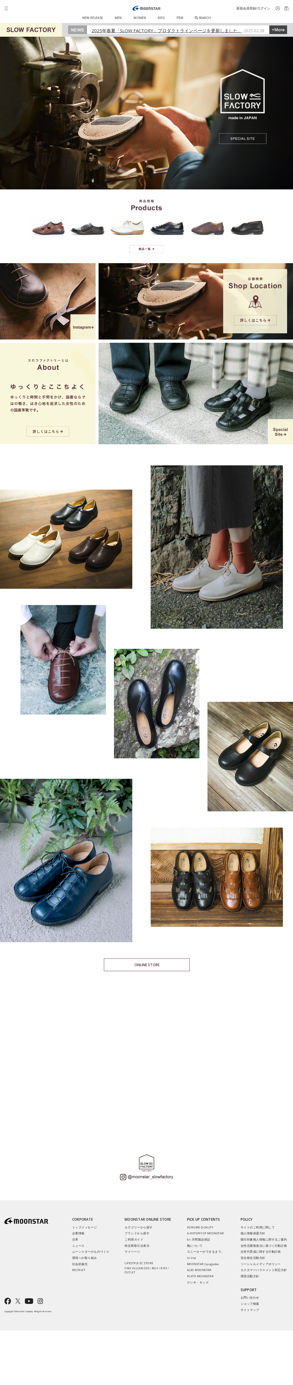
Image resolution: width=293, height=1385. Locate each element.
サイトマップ (250, 1310)
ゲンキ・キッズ (198, 1282)
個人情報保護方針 (253, 1233)
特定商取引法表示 (137, 1246)
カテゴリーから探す (138, 1227)
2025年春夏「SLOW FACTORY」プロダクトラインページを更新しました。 (166, 30)
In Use (191, 1258)
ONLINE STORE (147, 964)
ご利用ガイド (134, 1239)
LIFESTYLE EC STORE (149, 1267)
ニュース (78, 1246)
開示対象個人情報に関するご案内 (264, 1239)
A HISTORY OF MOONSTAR (205, 1233)
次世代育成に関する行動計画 (261, 1252)
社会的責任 (80, 1264)
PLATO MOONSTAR (200, 1276)
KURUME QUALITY (200, 1227)
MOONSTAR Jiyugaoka (203, 1264)
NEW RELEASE (92, 18)
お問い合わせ (250, 1297)
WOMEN (139, 18)
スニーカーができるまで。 (205, 1252)
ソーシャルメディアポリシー (261, 1264)
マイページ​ (132, 1252)
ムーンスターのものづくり (91, 1252)
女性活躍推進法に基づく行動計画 (264, 1246)
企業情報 (78, 1233)
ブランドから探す (137, 1233)
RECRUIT (78, 1270)
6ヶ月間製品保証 (198, 1239)
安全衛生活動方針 (253, 1258)
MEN (118, 18)
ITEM (179, 18)
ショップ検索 (250, 1304)
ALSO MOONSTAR (199, 1270)
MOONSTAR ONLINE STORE (148, 1219)
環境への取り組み (84, 1258)
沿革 (75, 1239)
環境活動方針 (250, 1276)
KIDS (161, 18)
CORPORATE (82, 1219)
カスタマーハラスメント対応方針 (264, 1270)
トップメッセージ (84, 1227)
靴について (194, 1246)
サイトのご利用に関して (258, 1227)
